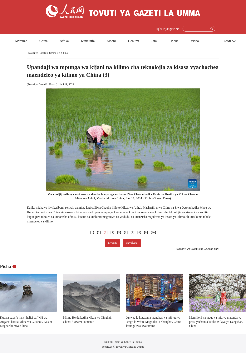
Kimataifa (88, 41)
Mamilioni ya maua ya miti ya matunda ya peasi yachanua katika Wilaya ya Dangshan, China (216, 321)
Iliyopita (112, 242)
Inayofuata (132, 242)
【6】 (125, 232)
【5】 (119, 232)
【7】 (132, 232)
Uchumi (133, 41)
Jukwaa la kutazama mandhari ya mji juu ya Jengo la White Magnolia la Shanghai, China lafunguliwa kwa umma (153, 321)
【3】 (105, 232)
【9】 (146, 232)
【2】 (99, 232)
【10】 (153, 232)
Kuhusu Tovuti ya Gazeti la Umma (123, 342)
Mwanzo (21, 41)
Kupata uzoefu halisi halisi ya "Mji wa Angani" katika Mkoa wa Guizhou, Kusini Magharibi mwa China (26, 321)
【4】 (112, 232)
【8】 (139, 232)
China (43, 41)
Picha (175, 41)
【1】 (92, 232)
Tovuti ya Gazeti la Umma (42, 53)
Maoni (111, 41)
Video (195, 41)
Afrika (64, 41)
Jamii (155, 41)
